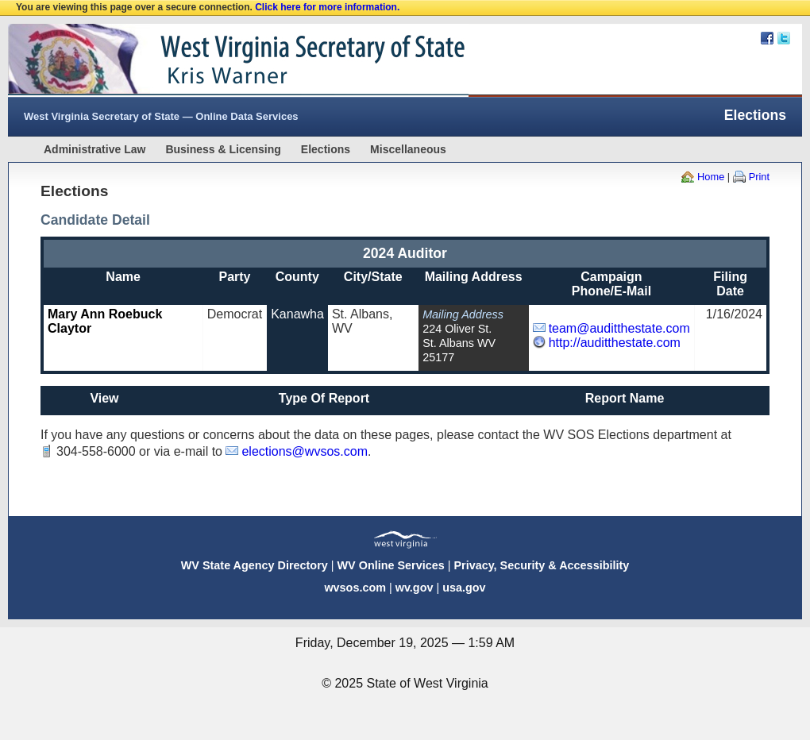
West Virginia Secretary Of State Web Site (212, 60)
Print (759, 177)
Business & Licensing (222, 149)
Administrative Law (94, 149)
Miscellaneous (408, 149)
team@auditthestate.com (619, 328)
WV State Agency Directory (254, 565)
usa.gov (463, 587)
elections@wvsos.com (304, 451)
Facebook (767, 38)
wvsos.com (355, 587)
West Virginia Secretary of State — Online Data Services (161, 116)
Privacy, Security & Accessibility (541, 565)
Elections (325, 149)
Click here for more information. (327, 7)
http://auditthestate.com (615, 342)
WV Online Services (391, 565)
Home (710, 177)
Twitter (783, 38)
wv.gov (414, 587)
